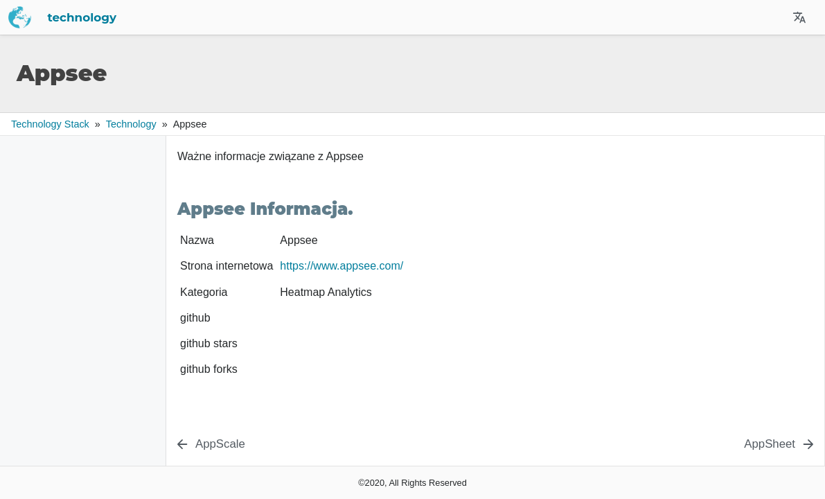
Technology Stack (50, 124)
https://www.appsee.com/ (341, 266)
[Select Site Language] (799, 17)
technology (216, 17)
